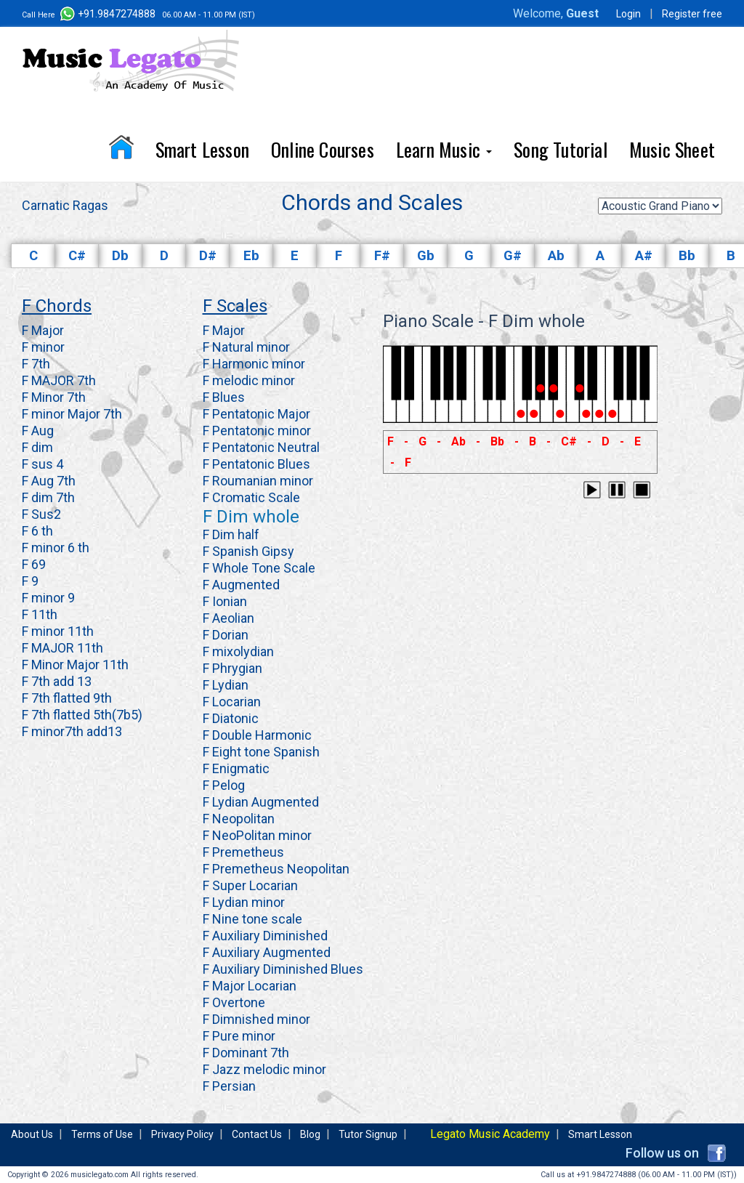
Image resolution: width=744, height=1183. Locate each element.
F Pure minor (239, 1035)
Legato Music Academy (490, 1134)
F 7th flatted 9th (67, 698)
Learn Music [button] (444, 149)
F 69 (34, 564)
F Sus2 (41, 514)
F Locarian (232, 701)
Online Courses (322, 149)
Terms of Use (102, 1134)
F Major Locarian (249, 985)
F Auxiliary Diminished (265, 935)
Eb (251, 256)
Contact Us (257, 1134)
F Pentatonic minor (257, 430)
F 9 (30, 581)
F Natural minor (246, 347)
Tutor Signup (368, 1134)
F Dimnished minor (256, 1019)
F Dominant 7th (246, 1052)
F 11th (39, 614)
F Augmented (241, 584)
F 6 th (37, 530)
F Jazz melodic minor (264, 1069)
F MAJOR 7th (59, 380)
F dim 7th (48, 497)
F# (382, 256)
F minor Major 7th (72, 413)
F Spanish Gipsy (248, 551)
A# (643, 256)
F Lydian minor (244, 902)
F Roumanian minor (258, 480)
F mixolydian (238, 651)
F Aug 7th (49, 480)
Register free (692, 14)
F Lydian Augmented (261, 801)
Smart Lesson (202, 149)
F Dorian (225, 634)
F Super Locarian (250, 885)
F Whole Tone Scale (259, 568)
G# (513, 256)
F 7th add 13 (57, 681)
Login (628, 14)
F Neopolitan (239, 818)
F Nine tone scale (252, 918)
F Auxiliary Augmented (267, 952)
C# (77, 256)
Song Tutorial (560, 149)
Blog (310, 1134)
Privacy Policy (182, 1134)
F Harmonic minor (254, 363)
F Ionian (225, 601)
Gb (425, 256)
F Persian (229, 1086)
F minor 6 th (55, 547)
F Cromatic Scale (251, 497)
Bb (687, 256)
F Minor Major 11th (75, 664)
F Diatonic (231, 718)
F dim (37, 447)
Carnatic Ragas (65, 205)
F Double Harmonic (257, 735)
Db (120, 256)
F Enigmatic (236, 768)
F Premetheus (243, 852)
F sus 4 (42, 464)
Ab (556, 256)
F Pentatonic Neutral (261, 447)
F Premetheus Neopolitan (276, 868)
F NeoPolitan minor (257, 835)
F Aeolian (228, 618)
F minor (43, 347)
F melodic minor (249, 380)
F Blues (224, 397)
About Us (32, 1134)
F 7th (36, 363)
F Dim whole (251, 516)
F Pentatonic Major (256, 413)
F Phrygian (232, 668)
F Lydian (225, 685)
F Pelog (224, 785)
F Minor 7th (54, 397)
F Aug (38, 430)
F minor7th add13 (72, 731)
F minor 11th (58, 631)
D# (208, 256)
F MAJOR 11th (62, 647)
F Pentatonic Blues (256, 464)
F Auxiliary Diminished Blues (283, 969)
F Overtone (234, 1002)
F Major (43, 330)
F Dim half (231, 534)
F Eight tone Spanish (261, 751)
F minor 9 (48, 597)
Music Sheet (672, 149)
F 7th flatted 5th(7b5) (82, 714)
